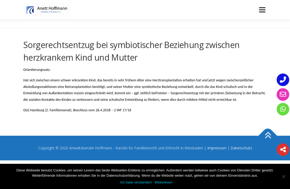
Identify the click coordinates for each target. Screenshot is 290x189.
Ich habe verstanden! (136, 182)
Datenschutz (241, 147)
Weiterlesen (163, 182)
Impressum (216, 147)
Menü (262, 9)
